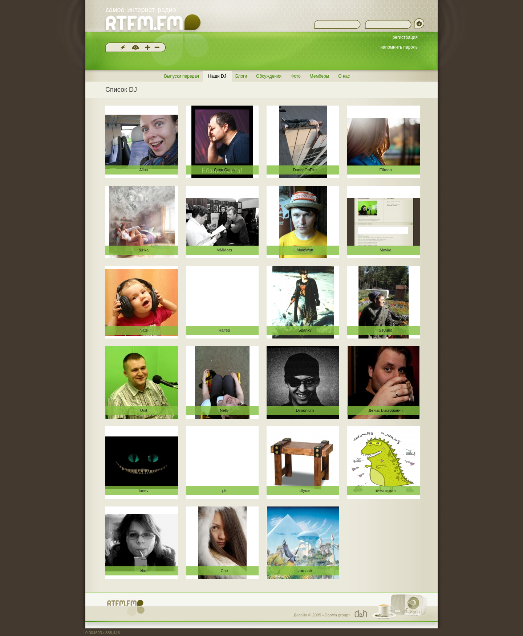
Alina (143, 170)
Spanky (305, 330)
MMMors (224, 250)
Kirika (144, 250)
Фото (296, 76)
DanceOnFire (305, 170)
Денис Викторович (386, 410)
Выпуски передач (181, 76)
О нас (344, 76)
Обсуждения (268, 76)
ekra (143, 571)
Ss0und (385, 330)
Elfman (385, 170)
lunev (143, 490)
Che (224, 571)
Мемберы (319, 76)
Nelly (224, 410)
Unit (143, 410)
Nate (143, 330)
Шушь (304, 490)
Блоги (241, 76)
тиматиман (386, 490)
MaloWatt (304, 250)
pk (224, 490)
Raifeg (224, 330)
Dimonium (305, 410)
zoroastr (305, 571)
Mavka (385, 250)
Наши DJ (217, 76)
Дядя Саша (224, 170)
